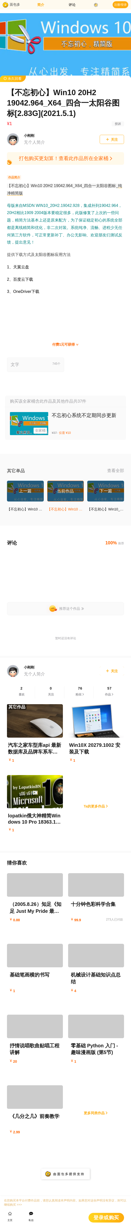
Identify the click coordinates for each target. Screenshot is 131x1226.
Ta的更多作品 (96, 807)
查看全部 (115, 471)
